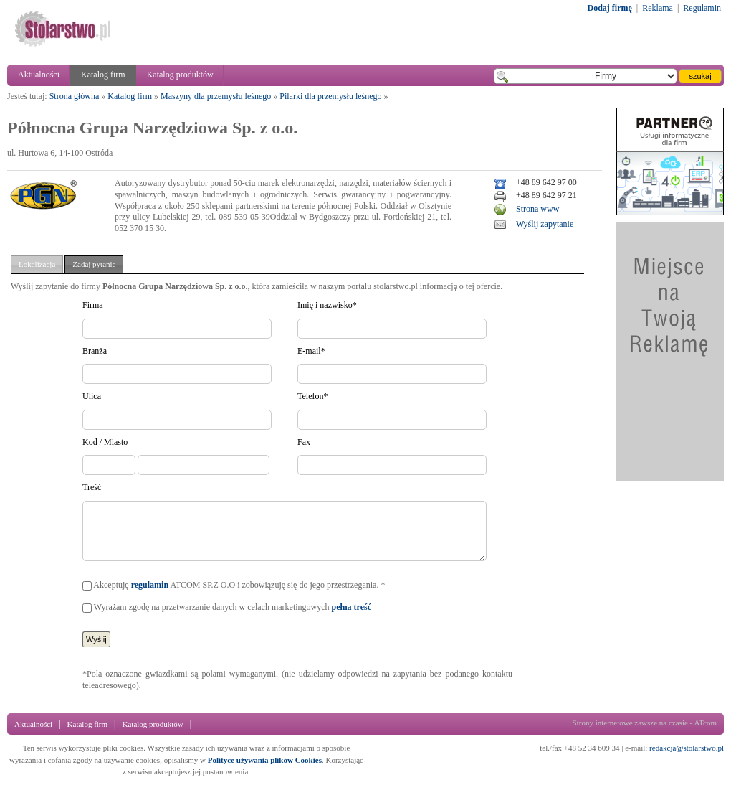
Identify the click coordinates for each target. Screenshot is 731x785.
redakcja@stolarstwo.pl (686, 747)
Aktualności (38, 75)
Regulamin (702, 8)
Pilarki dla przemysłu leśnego (330, 96)
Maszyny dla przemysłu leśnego (216, 96)
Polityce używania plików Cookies (265, 760)
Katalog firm (103, 75)
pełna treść (351, 607)
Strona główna (74, 96)
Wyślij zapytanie (544, 224)
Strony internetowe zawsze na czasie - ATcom (645, 722)
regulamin (149, 585)
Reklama (657, 8)
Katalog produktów (180, 75)
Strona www (537, 209)
